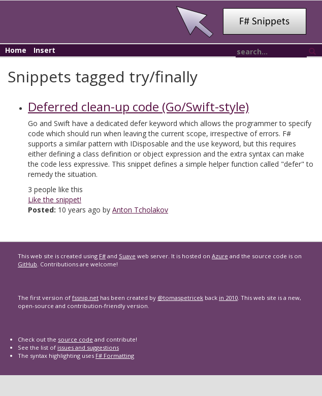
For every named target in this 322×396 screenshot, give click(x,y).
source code (75, 339)
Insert (44, 50)
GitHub (27, 264)
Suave (127, 256)
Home (15, 50)
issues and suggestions (88, 347)
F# (102, 256)
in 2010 (228, 297)
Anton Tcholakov (140, 210)
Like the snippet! (54, 199)
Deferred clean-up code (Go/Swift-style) (138, 106)
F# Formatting (114, 355)
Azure (220, 256)
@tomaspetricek (180, 297)
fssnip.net (85, 297)
